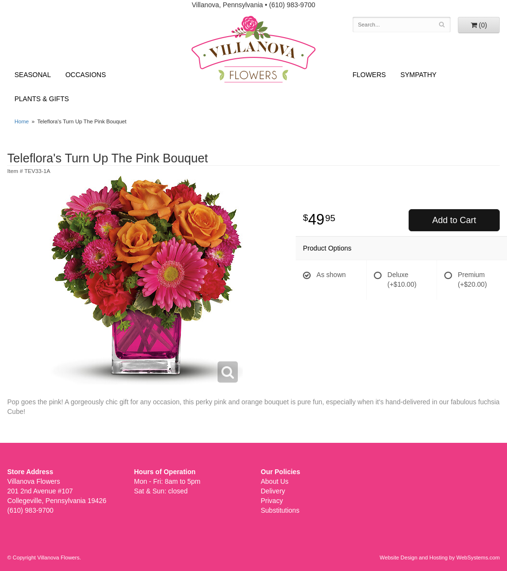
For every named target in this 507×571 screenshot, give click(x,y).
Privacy (272, 501)
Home (21, 121)
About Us (275, 481)
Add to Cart (454, 220)
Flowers (369, 75)
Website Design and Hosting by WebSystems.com (440, 557)
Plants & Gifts (41, 99)
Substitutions (280, 510)
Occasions (85, 75)
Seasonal (32, 75)
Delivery (273, 491)
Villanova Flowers (253, 49)
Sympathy (418, 75)
